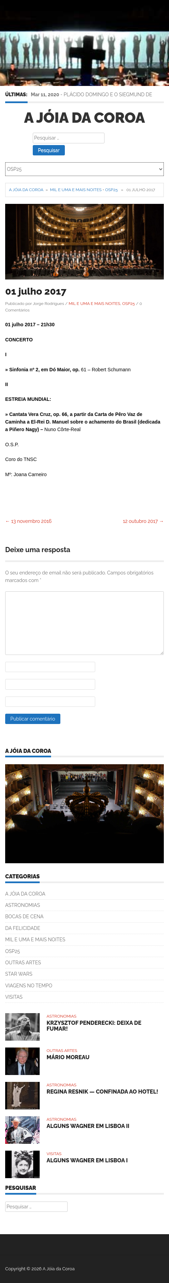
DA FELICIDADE (22, 928)
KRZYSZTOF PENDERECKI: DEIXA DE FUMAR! (94, 1026)
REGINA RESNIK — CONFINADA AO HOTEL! (102, 1091)
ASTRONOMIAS (22, 905)
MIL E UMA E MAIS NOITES (75, 189)
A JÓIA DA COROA (25, 894)
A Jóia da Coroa (84, 117)
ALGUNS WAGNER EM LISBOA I (87, 1160)
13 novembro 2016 (28, 521)
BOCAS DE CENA (24, 916)
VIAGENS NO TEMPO (28, 985)
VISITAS (13, 997)
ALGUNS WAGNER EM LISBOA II (88, 1126)
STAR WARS (18, 974)
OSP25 (111, 189)
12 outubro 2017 (143, 521)
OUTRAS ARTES (23, 962)
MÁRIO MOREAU (68, 1057)
